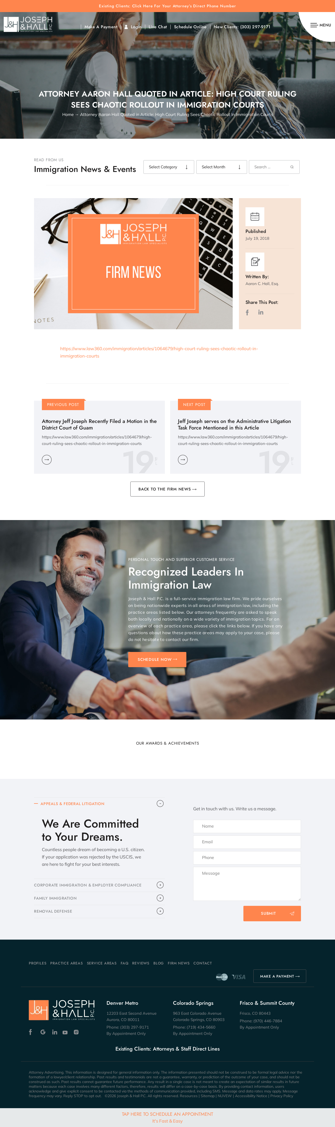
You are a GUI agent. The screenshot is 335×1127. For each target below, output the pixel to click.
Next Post (194, 405)
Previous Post (63, 405)
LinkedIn (261, 312)
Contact (202, 963)
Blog (158, 963)
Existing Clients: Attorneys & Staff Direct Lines (167, 1049)
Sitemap (208, 1095)
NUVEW (225, 1095)
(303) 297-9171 (255, 27)
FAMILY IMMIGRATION (56, 899)
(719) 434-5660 (201, 1027)
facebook (248, 312)
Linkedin (54, 1032)
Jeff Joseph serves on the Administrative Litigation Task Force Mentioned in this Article (234, 424)
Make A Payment (101, 27)
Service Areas (102, 963)
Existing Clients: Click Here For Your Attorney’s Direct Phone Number (167, 6)
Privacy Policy (281, 1095)
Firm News (178, 963)
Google (43, 1032)
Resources (189, 1095)
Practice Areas (66, 963)
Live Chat (158, 27)
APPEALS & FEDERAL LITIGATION (74, 804)
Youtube (66, 1032)
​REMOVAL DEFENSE (54, 912)
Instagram (77, 1032)
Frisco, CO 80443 (255, 1013)
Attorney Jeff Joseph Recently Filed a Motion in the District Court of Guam (99, 424)
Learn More (47, 460)
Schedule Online (190, 27)
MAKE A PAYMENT (277, 976)
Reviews (140, 963)
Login (136, 27)
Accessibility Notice (251, 1095)
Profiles (37, 963)
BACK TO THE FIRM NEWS (164, 489)
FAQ (124, 963)
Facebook (32, 1032)
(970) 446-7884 (267, 1020)
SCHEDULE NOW (155, 659)
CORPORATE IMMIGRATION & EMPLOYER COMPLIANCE (89, 886)
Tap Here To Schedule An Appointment (167, 1117)
